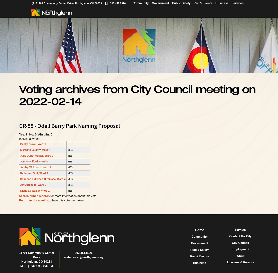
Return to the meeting (34, 200)
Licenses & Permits (240, 262)
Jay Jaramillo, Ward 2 (33, 184)
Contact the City (240, 236)
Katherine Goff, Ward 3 (34, 173)
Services (237, 3)
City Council (240, 242)
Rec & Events (203, 3)
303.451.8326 (115, 3)
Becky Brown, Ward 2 (33, 144)
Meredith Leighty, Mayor (34, 149)
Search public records (34, 196)
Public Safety (181, 3)
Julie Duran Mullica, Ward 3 (37, 155)
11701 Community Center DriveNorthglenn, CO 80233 (36, 257)
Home (199, 230)
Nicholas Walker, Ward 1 (35, 190)
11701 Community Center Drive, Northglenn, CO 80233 (66, 3)
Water (241, 255)
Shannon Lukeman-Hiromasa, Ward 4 (43, 179)
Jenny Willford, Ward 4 (34, 161)
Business (221, 3)
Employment (240, 249)
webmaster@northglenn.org (83, 257)
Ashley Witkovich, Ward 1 (35, 167)
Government (160, 3)
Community (141, 3)
